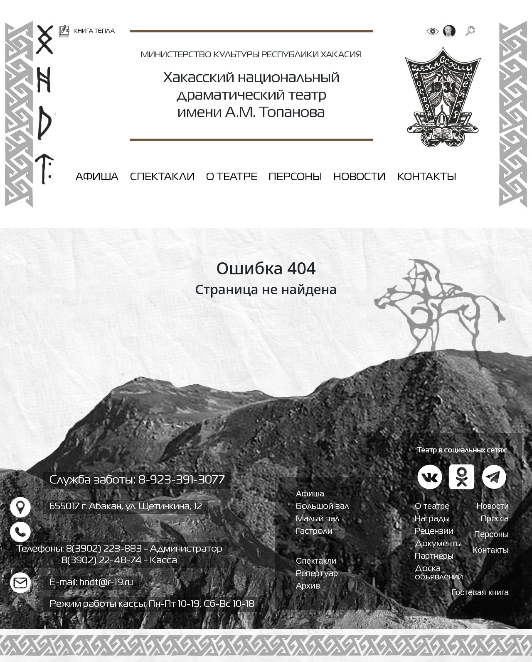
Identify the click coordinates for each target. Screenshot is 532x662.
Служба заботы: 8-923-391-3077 (136, 480)
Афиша (97, 177)
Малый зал (318, 519)
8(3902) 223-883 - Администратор (144, 549)
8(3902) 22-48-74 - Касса (119, 561)
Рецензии (434, 531)
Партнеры (434, 556)
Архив (308, 586)
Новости (359, 177)
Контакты (426, 177)
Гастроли (314, 531)
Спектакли (162, 177)
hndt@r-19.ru (106, 583)
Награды (432, 519)
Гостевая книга (480, 592)
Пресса (495, 519)
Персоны (295, 177)
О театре (231, 177)
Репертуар (317, 573)
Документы (438, 543)
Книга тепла (86, 31)
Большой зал (322, 506)
